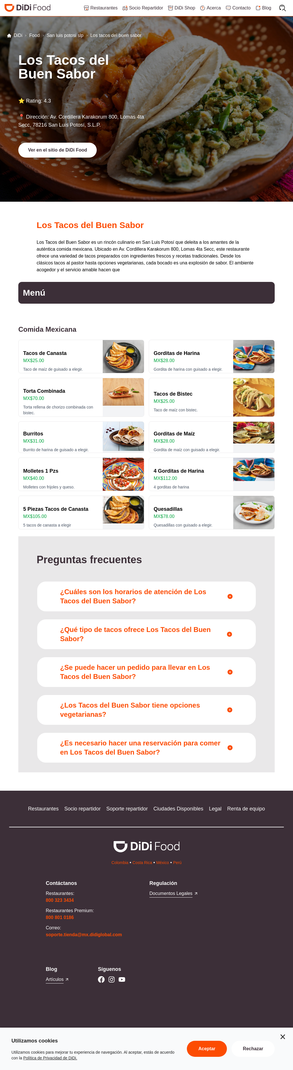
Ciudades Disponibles (178, 809)
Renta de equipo (246, 809)
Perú (177, 862)
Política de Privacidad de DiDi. (50, 1058)
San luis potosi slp (65, 35)
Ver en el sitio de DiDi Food (57, 150)
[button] (57, 150)
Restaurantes (43, 809)
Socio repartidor (82, 809)
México (162, 862)
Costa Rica (142, 862)
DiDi (14, 35)
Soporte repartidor (127, 809)
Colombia (119, 862)
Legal (215, 809)
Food (34, 35)
